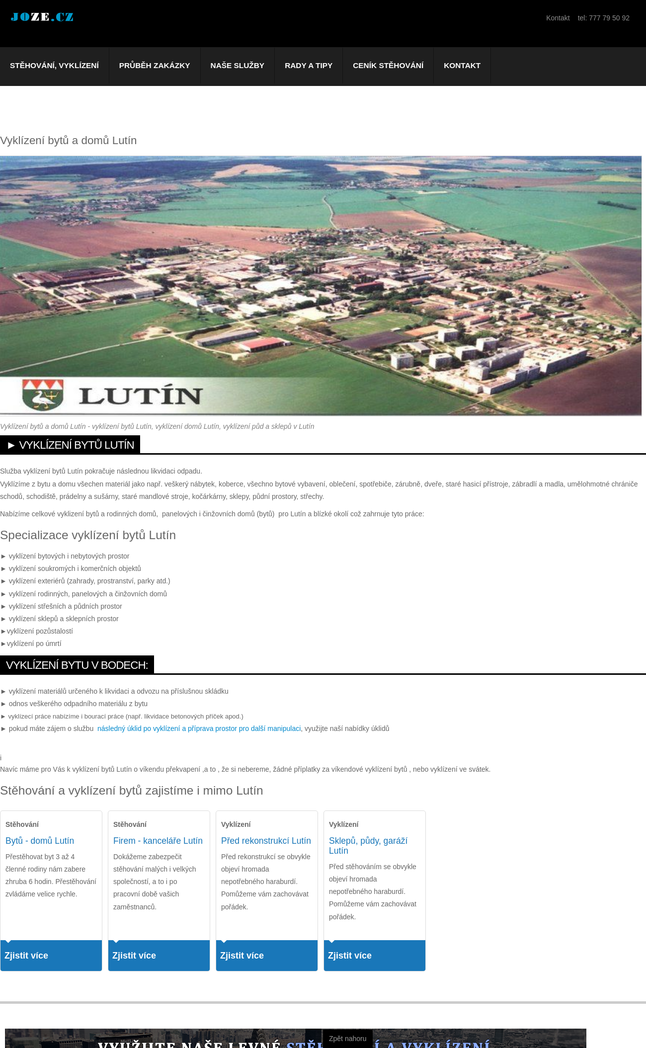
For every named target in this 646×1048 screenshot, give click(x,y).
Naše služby (238, 65)
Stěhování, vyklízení (54, 65)
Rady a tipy (308, 65)
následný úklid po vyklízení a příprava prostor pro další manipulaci (199, 728)
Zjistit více (26, 956)
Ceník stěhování (388, 65)
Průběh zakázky (154, 65)
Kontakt (462, 65)
